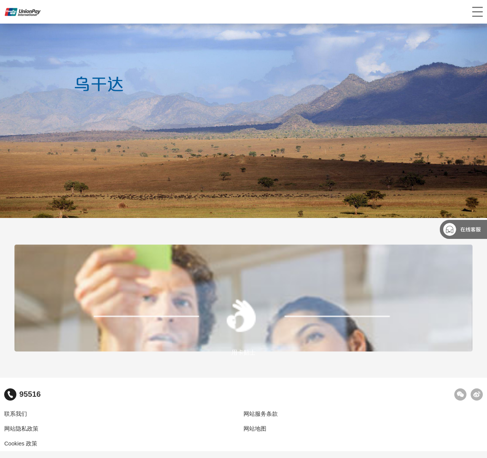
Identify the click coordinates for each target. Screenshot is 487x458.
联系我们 (15, 414)
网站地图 (255, 429)
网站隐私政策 (21, 429)
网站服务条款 (261, 414)
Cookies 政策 (20, 444)
